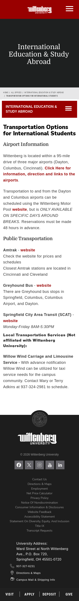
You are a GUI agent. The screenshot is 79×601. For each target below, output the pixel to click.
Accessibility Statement (39, 517)
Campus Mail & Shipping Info (35, 579)
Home (5, 92)
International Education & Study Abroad (44, 92)
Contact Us (39, 479)
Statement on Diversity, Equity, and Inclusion (39, 521)
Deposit (49, 594)
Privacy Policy (39, 498)
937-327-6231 (25, 566)
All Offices (16, 92)
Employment (39, 489)
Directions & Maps (40, 484)
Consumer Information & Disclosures (39, 507)
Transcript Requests (39, 531)
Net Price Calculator (39, 493)
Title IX (39, 526)
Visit (9, 594)
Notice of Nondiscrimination (39, 503)
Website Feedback (39, 512)
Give (69, 594)
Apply (29, 594)
